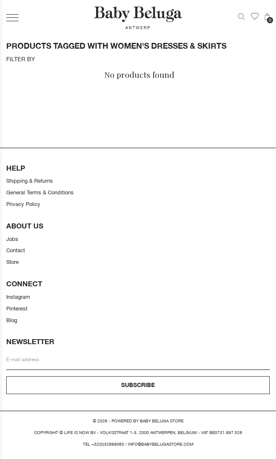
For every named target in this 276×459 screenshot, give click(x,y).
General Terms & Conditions (40, 192)
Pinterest (16, 308)
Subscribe (138, 384)
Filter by (20, 59)
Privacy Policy (23, 204)
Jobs (12, 239)
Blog (11, 320)
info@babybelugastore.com (161, 444)
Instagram (18, 296)
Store (12, 261)
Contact (15, 250)
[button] (12, 17)
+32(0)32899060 (108, 444)
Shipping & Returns (29, 180)
